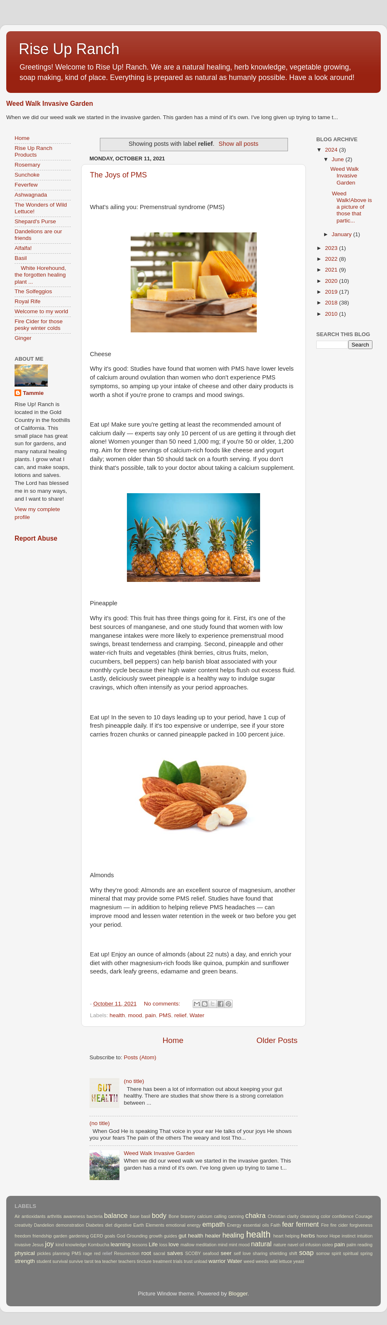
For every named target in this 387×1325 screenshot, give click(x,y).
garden (60, 1235)
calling (220, 1216)
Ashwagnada (31, 195)
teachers (126, 1261)
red (97, 1253)
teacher (109, 1261)
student (44, 1261)
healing (233, 1235)
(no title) (134, 1081)
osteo (327, 1244)
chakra (256, 1215)
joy (49, 1244)
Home (172, 1040)
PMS (165, 1015)
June (338, 159)
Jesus (38, 1244)
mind (222, 1244)
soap (306, 1252)
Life (153, 1244)
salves (175, 1253)
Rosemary (27, 165)
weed (248, 1261)
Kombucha (98, 1244)
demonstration (70, 1225)
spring (366, 1253)
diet (108, 1225)
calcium (205, 1216)
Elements (155, 1225)
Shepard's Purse (35, 221)
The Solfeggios (33, 291)
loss (163, 1244)
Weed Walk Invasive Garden (49, 103)
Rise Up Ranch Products (33, 151)
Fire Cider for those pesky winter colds (39, 324)
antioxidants (34, 1216)
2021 (332, 270)
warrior (217, 1261)
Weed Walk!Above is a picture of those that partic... (351, 207)
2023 (332, 248)
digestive (123, 1225)
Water (197, 1015)
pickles (44, 1253)
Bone (174, 1216)
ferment (307, 1224)
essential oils (256, 1225)
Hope (335, 1235)
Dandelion (44, 1225)
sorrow (323, 1253)
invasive (23, 1244)
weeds (262, 1261)
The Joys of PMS (118, 175)
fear (288, 1224)
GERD (96, 1235)
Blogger (238, 1293)
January (342, 234)
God (121, 1235)
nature (279, 1244)
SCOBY (193, 1253)
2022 (332, 259)
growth (155, 1235)
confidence (343, 1216)
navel (293, 1244)
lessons (140, 1244)
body (159, 1215)
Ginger (23, 338)
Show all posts (238, 143)
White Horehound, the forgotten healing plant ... (40, 274)
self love (242, 1253)
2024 (332, 150)
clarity (293, 1216)
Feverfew (26, 185)
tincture (144, 1261)
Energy (234, 1225)
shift (293, 1253)
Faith (275, 1225)
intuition (364, 1235)
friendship (42, 1235)
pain (150, 1015)
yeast (298, 1261)
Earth (138, 1225)
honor (322, 1235)
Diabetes (95, 1225)
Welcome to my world (41, 311)
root (146, 1253)
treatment (162, 1261)
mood (135, 1015)
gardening (79, 1235)
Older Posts (277, 1040)
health (117, 1015)
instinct (349, 1235)
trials (178, 1261)
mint (233, 1244)
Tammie (33, 393)
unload (200, 1261)
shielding (278, 1253)
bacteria (94, 1216)
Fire (325, 1225)
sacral (159, 1253)
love (174, 1244)
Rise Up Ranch (69, 48)
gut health (191, 1236)
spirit (336, 1253)
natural (261, 1244)
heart (278, 1235)
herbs (308, 1236)
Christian (276, 1216)
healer (213, 1236)
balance (116, 1215)
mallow (188, 1244)
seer (226, 1253)
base (134, 1216)
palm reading (359, 1244)
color (325, 1216)
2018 (332, 302)
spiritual (350, 1253)
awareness (74, 1216)
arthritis (54, 1216)
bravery (188, 1216)
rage (87, 1253)
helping (292, 1235)
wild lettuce (281, 1261)
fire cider (339, 1225)
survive (76, 1261)
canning (236, 1216)
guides (170, 1235)
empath (213, 1224)
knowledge (76, 1244)
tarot (89, 1261)
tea (97, 1261)
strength (25, 1261)
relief (180, 1015)
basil (145, 1216)
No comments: (163, 1004)
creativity (23, 1225)
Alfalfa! (23, 248)
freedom (23, 1235)
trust (188, 1261)
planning (61, 1253)
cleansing (309, 1216)
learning (121, 1244)
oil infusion (310, 1244)
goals (109, 1235)
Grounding (137, 1235)
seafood (210, 1253)
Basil (21, 258)
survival (60, 1261)
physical (25, 1253)
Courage (363, 1216)
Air (17, 1216)
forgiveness (361, 1225)
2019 (332, 292)
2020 (332, 281)
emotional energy (183, 1225)
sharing (260, 1253)
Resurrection (126, 1253)
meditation (206, 1244)
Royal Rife (27, 301)
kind (60, 1244)
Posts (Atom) (140, 1057)
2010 (332, 314)
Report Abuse (36, 538)
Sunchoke (27, 175)
